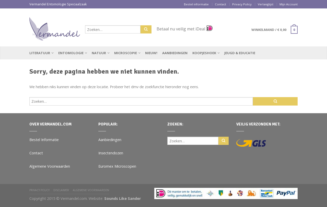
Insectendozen (110, 153)
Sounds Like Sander (122, 198)
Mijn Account (288, 4)
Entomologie (71, 53)
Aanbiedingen (175, 53)
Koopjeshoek (204, 53)
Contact (220, 4)
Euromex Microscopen (117, 166)
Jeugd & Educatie (239, 53)
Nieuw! (151, 53)
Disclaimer (61, 190)
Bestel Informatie (44, 139)
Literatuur (39, 53)
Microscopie (125, 53)
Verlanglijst (265, 4)
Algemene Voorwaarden (49, 166)
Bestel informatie (196, 4)
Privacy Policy (242, 4)
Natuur (99, 53)
